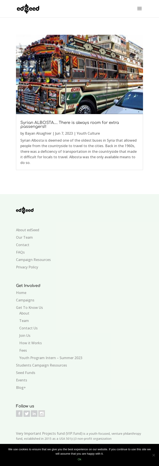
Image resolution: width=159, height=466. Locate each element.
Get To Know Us (29, 307)
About (24, 313)
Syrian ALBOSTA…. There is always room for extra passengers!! (69, 124)
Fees (23, 350)
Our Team (24, 237)
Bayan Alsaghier (38, 133)
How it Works (30, 343)
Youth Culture (88, 133)
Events (21, 380)
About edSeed (27, 230)
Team (24, 320)
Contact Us (28, 328)
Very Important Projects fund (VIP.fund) (49, 433)
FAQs (20, 252)
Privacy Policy (27, 267)
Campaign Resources (33, 259)
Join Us (24, 335)
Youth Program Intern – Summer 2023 (50, 357)
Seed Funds (25, 372)
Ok (79, 459)
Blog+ (21, 387)
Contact (22, 244)
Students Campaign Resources (41, 365)
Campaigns (25, 300)
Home (21, 292)
